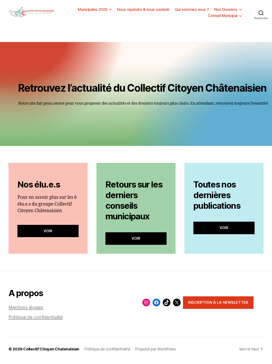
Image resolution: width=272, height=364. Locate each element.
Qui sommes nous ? (192, 10)
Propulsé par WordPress (155, 352)
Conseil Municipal (222, 17)
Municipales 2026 (92, 10)
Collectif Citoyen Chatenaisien (51, 352)
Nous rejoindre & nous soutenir (143, 10)
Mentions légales (25, 310)
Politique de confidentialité (35, 320)
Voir (48, 234)
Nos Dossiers (225, 10)
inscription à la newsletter (218, 305)
